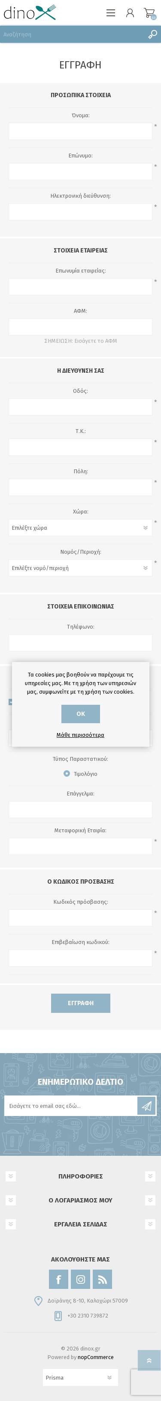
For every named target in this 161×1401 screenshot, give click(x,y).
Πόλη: (80, 471)
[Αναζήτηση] (72, 34)
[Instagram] (80, 1279)
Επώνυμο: (80, 155)
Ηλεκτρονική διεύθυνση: (80, 196)
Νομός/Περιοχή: (80, 552)
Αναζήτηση (152, 34)
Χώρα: (80, 511)
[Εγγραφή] (71, 1106)
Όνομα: (81, 115)
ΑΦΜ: (80, 311)
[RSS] (102, 1279)
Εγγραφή (81, 1003)
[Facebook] (58, 1279)
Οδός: (80, 391)
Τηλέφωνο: (80, 626)
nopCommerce (96, 1357)
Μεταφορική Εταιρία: (80, 830)
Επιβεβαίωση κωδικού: (80, 942)
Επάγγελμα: (80, 793)
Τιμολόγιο (85, 774)
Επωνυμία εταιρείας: (80, 270)
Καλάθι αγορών (149, 12)
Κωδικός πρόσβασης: (80, 902)
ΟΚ (80, 714)
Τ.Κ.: (81, 431)
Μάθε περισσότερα (80, 735)
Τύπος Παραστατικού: (80, 759)
